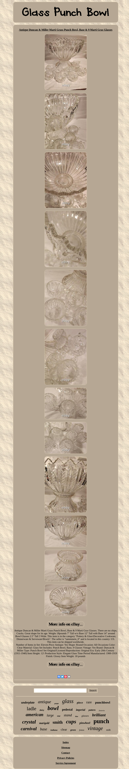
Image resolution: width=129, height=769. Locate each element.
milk (108, 730)
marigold (44, 723)
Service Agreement (66, 763)
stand (68, 715)
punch (101, 721)
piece (80, 702)
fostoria (102, 710)
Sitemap (65, 747)
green (73, 730)
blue (76, 716)
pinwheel (84, 723)
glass (68, 701)
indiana (54, 730)
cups (71, 721)
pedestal (67, 709)
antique (44, 701)
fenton (81, 730)
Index (66, 742)
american (34, 714)
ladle (31, 708)
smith (58, 722)
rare (89, 702)
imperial (80, 709)
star (58, 716)
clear (64, 729)
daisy (42, 710)
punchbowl (102, 702)
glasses (85, 715)
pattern (92, 710)
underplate (28, 702)
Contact (65, 752)
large (50, 715)
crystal (29, 722)
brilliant (99, 715)
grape (56, 703)
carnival (29, 728)
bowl (53, 708)
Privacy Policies (65, 758)
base (43, 729)
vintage (95, 728)
